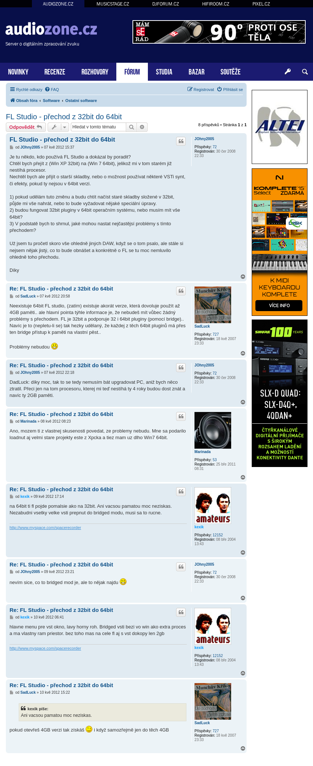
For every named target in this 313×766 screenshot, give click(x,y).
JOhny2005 (204, 139)
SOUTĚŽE (231, 71)
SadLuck (202, 326)
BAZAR (196, 71)
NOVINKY (18, 71)
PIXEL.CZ (261, 4)
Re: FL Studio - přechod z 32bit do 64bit (61, 288)
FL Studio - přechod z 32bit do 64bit (64, 117)
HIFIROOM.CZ (215, 4)
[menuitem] (51, 89)
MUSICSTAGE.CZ (113, 4)
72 (215, 147)
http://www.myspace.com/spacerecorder (45, 527)
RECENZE (54, 71)
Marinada (202, 452)
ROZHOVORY (94, 71)
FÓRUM (132, 71)
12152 (218, 535)
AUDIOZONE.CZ (58, 4)
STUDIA (164, 71)
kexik (199, 527)
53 (215, 460)
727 (216, 334)
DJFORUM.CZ (165, 4)
